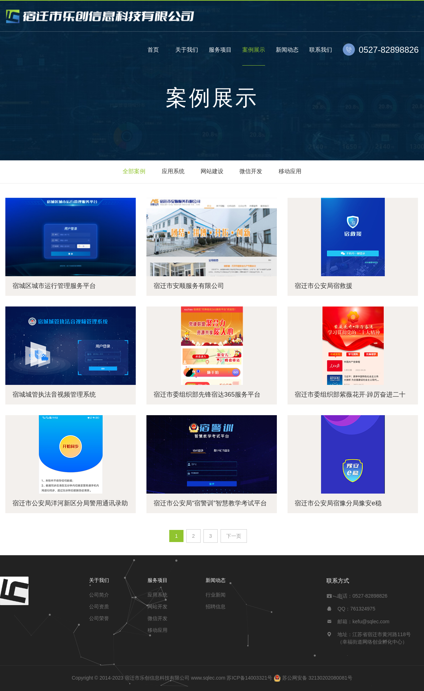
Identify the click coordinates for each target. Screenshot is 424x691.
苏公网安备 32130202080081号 (317, 678)
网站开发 (157, 606)
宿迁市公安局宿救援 (323, 285)
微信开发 (250, 171)
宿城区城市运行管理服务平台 (54, 285)
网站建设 (212, 171)
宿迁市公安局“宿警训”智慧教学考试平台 (210, 503)
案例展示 (253, 50)
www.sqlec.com (208, 678)
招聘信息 (216, 606)
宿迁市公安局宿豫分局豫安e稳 (338, 503)
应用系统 (173, 171)
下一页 (233, 536)
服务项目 (220, 50)
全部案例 (134, 171)
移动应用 (290, 171)
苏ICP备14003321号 (249, 678)
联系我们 (320, 50)
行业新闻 (216, 595)
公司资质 (99, 606)
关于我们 (186, 50)
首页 (153, 50)
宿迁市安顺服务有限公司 (189, 285)
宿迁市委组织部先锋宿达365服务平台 (207, 394)
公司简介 (99, 595)
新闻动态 (287, 50)
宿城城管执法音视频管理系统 (54, 394)
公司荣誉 (99, 618)
